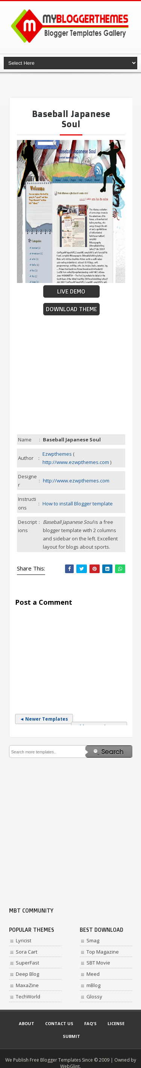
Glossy (94, 996)
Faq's (90, 1023)
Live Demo (71, 291)
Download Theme (71, 309)
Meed (93, 974)
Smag (92, 940)
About (26, 1023)
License (116, 1023)
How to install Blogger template (77, 503)
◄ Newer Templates (44, 719)
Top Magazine (102, 951)
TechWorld (28, 996)
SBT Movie (98, 962)
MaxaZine (27, 985)
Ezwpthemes (57, 453)
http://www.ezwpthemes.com (75, 462)
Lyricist (23, 940)
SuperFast (27, 962)
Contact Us (59, 1023)
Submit (71, 1036)
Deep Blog (27, 974)
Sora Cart (26, 951)
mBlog (93, 985)
